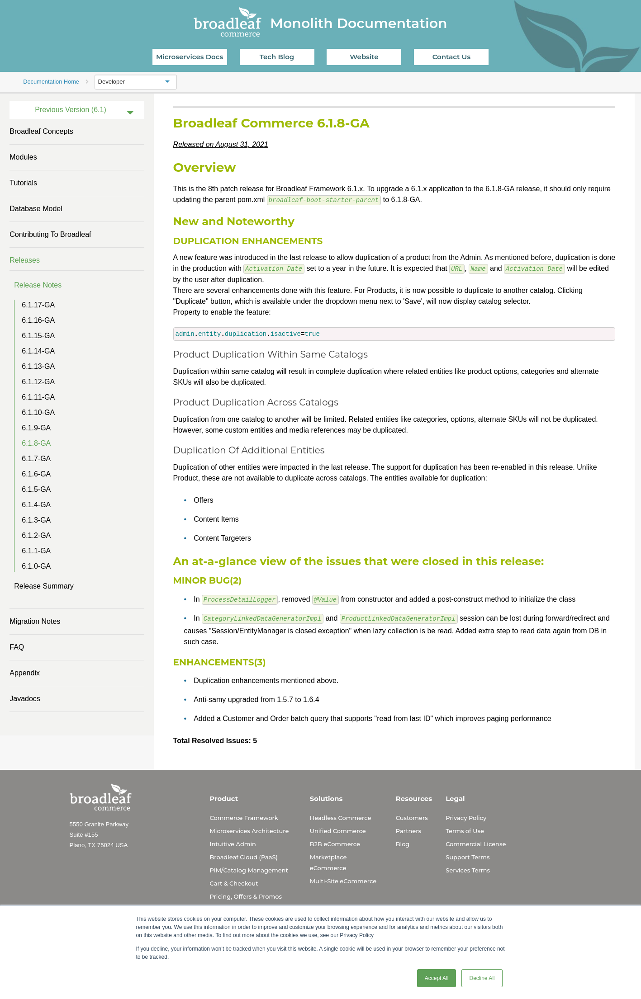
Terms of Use (465, 830)
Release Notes (38, 285)
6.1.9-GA (36, 428)
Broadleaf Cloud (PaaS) (244, 856)
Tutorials (23, 183)
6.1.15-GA (38, 335)
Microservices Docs (189, 56)
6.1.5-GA (36, 489)
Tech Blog (277, 56)
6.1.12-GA (38, 382)
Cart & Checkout (234, 882)
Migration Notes (34, 621)
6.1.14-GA (38, 351)
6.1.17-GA (38, 305)
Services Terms (468, 869)
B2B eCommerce (335, 843)
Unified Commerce (338, 830)
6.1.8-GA (36, 443)
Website (364, 56)
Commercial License (476, 843)
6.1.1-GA (36, 551)
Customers (412, 816)
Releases (24, 260)
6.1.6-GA (36, 474)
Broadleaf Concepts (41, 131)
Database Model (35, 208)
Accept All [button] (437, 978)
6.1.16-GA (38, 320)
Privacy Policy (466, 816)
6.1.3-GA (36, 520)
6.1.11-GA (38, 397)
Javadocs (24, 698)
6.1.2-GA (36, 535)
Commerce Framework (244, 816)
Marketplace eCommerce (328, 862)
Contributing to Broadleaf (50, 234)
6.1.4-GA (36, 505)
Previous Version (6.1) (70, 109)
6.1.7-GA (36, 458)
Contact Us (451, 56)
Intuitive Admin (233, 843)
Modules (23, 157)
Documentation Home (51, 81)
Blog (403, 843)
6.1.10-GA (38, 412)
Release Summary (44, 586)
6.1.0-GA (36, 566)
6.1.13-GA (38, 366)
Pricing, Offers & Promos (246, 895)
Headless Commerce (340, 816)
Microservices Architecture (249, 830)
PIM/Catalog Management (249, 869)
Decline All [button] (481, 978)
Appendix (24, 673)
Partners (408, 830)
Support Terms (467, 856)
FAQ (16, 647)
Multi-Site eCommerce (343, 880)
